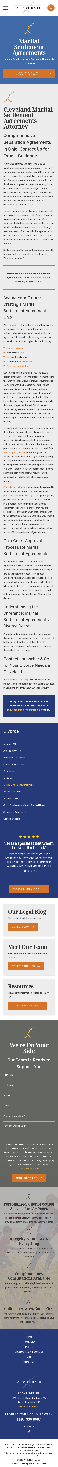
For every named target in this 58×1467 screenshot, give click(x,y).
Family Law (29, 1341)
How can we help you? (14, 1126)
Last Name (9, 1085)
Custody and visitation (18, 366)
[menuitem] (29, 744)
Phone (6, 1095)
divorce (39, 227)
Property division (15, 348)
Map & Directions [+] (29, 1406)
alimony (28, 495)
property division (11, 495)
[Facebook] (29, 1431)
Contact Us (28, 1361)
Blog (29, 1357)
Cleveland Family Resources (29, 1352)
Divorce (29, 1346)
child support (25, 361)
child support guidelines (15, 452)
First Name (9, 1075)
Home (29, 1337)
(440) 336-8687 (29, 1419)
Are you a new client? (14, 1116)
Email (6, 1106)
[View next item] (41, 880)
